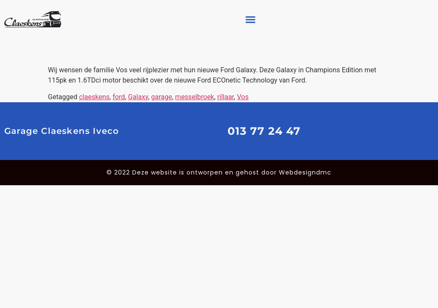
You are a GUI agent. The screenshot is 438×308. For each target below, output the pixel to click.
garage (161, 97)
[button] (251, 19)
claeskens (94, 97)
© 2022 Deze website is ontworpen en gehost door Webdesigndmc (219, 172)
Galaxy (138, 97)
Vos (243, 97)
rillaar (225, 97)
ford (118, 97)
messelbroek (194, 97)
